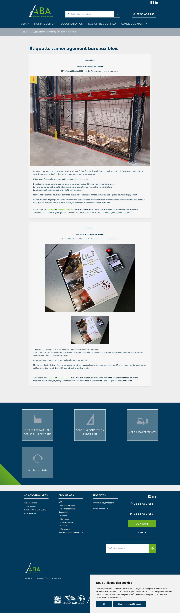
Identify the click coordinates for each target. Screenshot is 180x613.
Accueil (25, 32)
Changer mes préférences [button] (129, 604)
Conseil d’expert (133, 23)
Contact (142, 523)
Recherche (112, 14)
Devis (142, 532)
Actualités (90, 60)
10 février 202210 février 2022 (72, 239)
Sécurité (63, 526)
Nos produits (43, 23)
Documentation (72, 23)
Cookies (57, 578)
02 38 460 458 (143, 14)
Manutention (65, 529)
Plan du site (28, 578)
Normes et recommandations (70, 533)
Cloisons (63, 516)
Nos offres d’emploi (102, 23)
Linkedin (51, 209)
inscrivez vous (64, 209)
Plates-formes (66, 522)
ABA (23, 23)
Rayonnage (65, 519)
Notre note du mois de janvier (90, 234)
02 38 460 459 (141, 513)
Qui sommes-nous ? (68, 506)
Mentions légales (43, 578)
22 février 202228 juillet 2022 (72, 71)
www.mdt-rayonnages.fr (103, 503)
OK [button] (104, 604)
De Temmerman (94, 71)
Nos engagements (68, 509)
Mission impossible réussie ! (90, 66)
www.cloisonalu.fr (100, 508)
